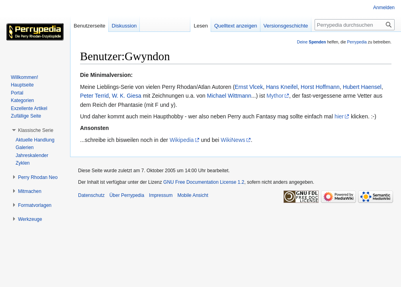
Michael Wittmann (229, 95)
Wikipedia (182, 140)
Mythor (275, 95)
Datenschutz (91, 195)
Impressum (160, 195)
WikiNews (233, 140)
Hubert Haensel (362, 87)
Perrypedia (357, 42)
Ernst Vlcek (249, 87)
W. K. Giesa (126, 95)
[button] (35, 130)
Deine (311, 42)
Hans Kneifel (281, 87)
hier (339, 116)
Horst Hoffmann (320, 87)
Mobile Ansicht (192, 195)
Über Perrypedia (127, 195)
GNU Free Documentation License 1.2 (203, 182)
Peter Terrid (94, 95)
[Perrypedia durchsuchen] (355, 24)
